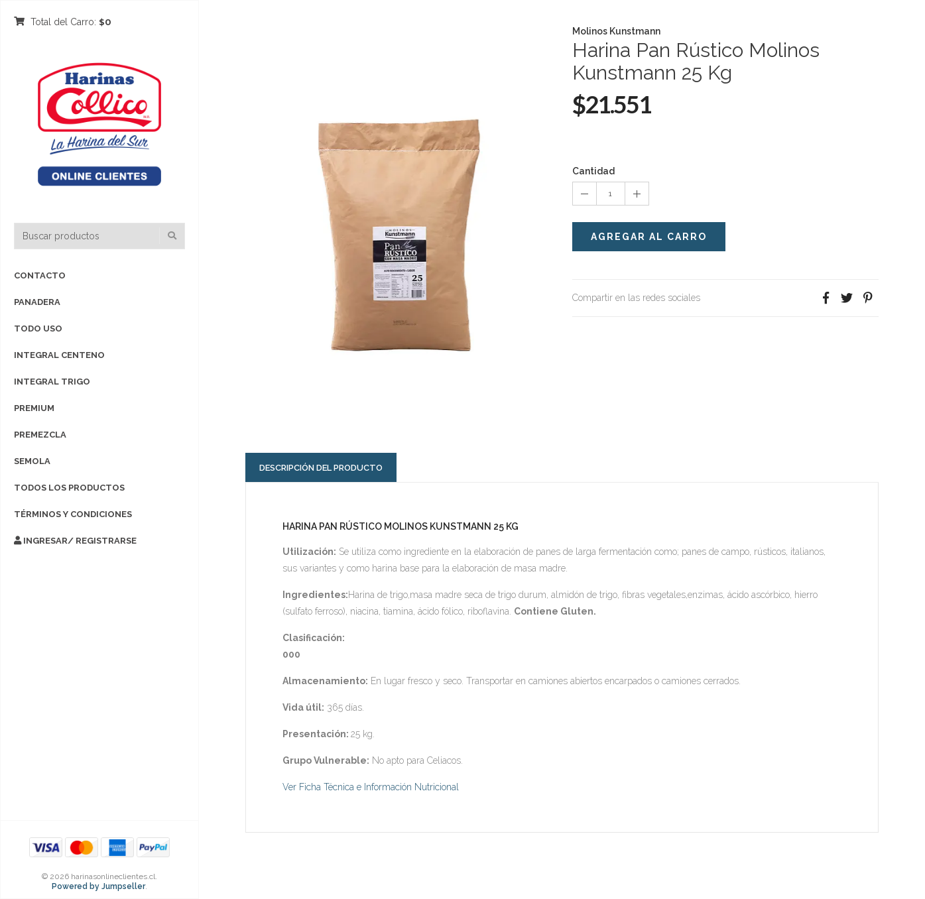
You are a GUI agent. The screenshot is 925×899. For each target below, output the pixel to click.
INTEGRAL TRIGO (52, 382)
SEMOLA (32, 461)
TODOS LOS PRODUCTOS (69, 488)
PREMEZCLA (40, 435)
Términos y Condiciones (73, 514)
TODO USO (38, 328)
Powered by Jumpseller (98, 886)
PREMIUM (34, 408)
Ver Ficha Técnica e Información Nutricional (370, 787)
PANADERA (37, 302)
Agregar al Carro (649, 236)
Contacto (40, 275)
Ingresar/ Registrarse (75, 541)
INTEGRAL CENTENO (59, 355)
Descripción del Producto (321, 468)
